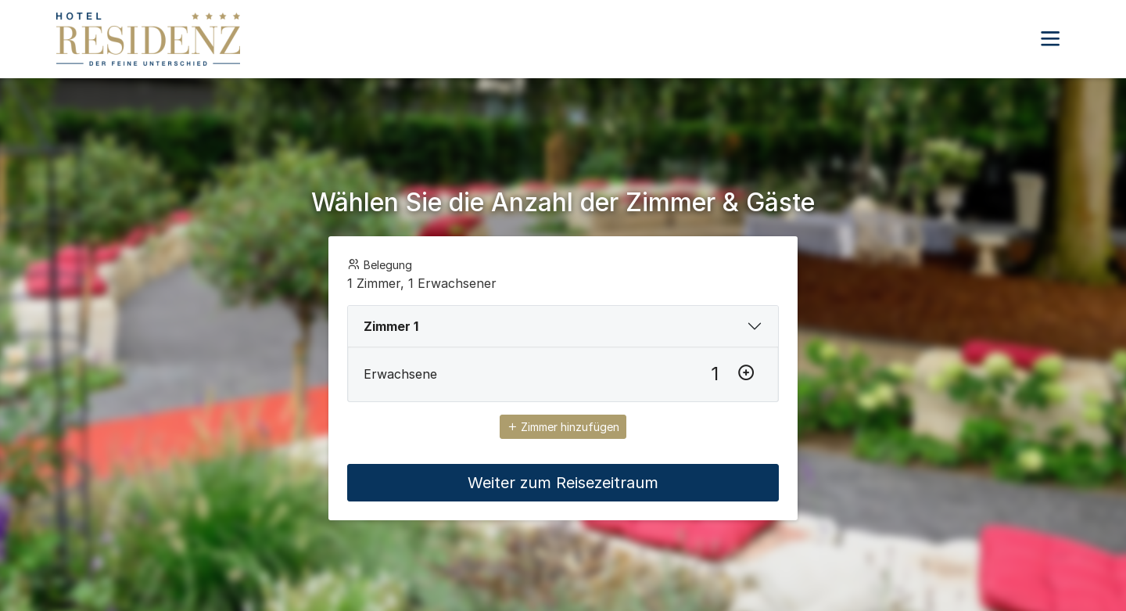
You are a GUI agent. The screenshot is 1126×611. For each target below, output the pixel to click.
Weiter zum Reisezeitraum (563, 482)
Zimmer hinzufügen (563, 426)
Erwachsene (400, 374)
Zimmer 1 (391, 326)
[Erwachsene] (714, 374)
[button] (1050, 39)
